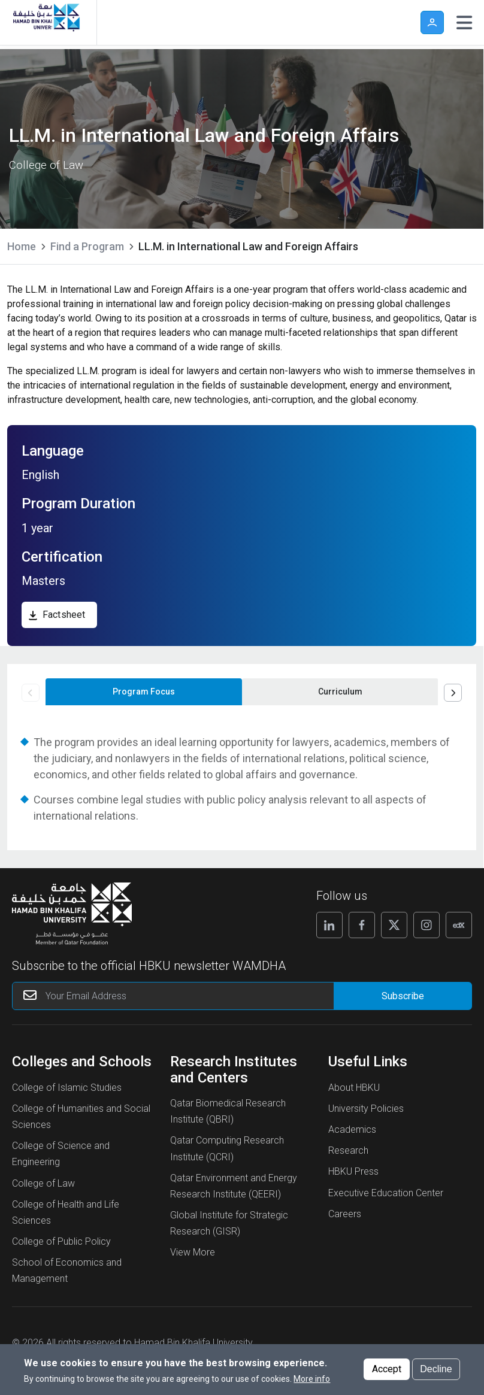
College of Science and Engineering (61, 1153)
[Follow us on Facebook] (362, 925)
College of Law (43, 1183)
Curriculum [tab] (340, 691)
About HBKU (354, 1087)
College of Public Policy (61, 1241)
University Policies (366, 1108)
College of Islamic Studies (67, 1087)
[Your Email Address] (188, 995)
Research (348, 1150)
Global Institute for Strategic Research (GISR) (229, 1223)
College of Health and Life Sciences (65, 1212)
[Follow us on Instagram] (426, 925)
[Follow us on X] (394, 925)
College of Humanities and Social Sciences (81, 1116)
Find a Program (87, 246)
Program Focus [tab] (144, 691)
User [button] (432, 22)
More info (312, 1383)
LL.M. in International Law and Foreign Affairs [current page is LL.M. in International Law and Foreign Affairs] (248, 246)
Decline (436, 1374)
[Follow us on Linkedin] (329, 925)
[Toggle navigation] (464, 23)
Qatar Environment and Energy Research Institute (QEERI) (233, 1186)
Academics (352, 1129)
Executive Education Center (385, 1193)
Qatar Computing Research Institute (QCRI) (227, 1148)
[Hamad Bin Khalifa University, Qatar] (43, 22)
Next (453, 693)
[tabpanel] (242, 779)
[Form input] (402, 995)
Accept (386, 1373)
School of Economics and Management (67, 1270)
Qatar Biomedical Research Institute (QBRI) (228, 1111)
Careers (344, 1214)
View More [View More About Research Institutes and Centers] (192, 1252)
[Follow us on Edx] (459, 925)
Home (21, 246)
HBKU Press (353, 1171)
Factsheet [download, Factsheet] (64, 614)
